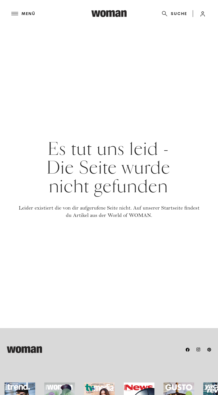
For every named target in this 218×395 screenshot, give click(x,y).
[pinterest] (209, 350)
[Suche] (173, 13)
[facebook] (188, 350)
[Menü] (51, 13)
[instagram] (198, 350)
